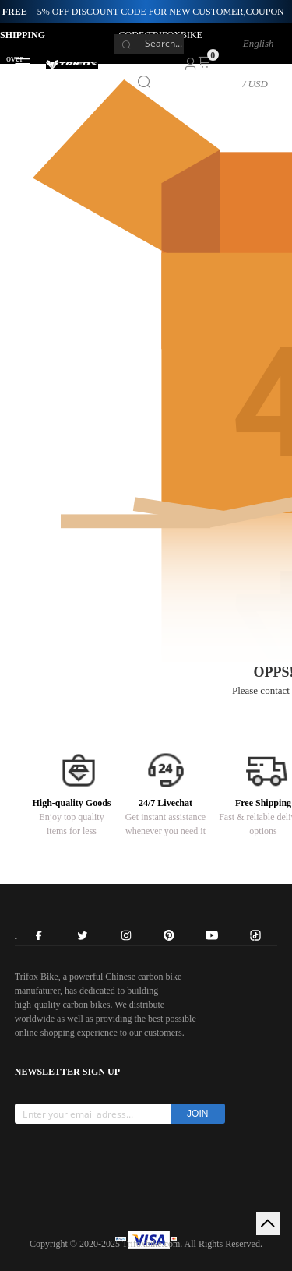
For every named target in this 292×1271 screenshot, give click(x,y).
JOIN (197, 1113)
